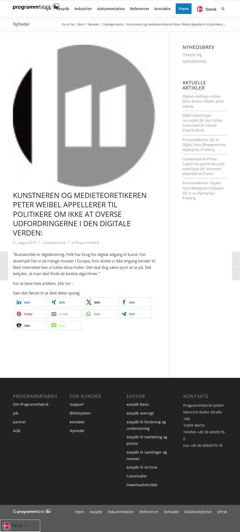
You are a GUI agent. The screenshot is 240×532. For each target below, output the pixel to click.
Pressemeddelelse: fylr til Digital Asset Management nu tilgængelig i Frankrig (204, 145)
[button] (30, 302)
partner (19, 421)
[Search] (223, 8)
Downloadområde (141, 484)
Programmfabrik (87, 242)
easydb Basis (137, 404)
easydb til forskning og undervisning (146, 425)
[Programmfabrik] (36, 10)
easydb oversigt (140, 413)
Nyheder (21, 24)
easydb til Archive (141, 467)
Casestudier (136, 476)
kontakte (77, 421)
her (68, 283)
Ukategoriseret (55, 242)
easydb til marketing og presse (146, 440)
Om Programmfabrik (30, 404)
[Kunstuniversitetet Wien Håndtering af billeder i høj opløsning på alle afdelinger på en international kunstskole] (236, 266)
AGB (16, 430)
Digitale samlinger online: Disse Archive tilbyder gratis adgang (203, 101)
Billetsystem (80, 413)
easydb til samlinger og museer (146, 455)
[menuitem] (48, 8)
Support (77, 404)
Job (15, 413)
